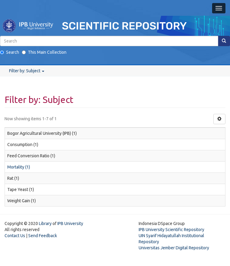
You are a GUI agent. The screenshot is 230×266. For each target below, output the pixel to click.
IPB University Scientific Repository (171, 229)
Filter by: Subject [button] (26, 70)
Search (9, 52)
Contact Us (15, 235)
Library (45, 223)
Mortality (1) (18, 167)
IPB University (70, 223)
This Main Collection (44, 52)
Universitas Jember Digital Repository (174, 247)
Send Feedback (42, 235)
